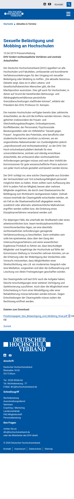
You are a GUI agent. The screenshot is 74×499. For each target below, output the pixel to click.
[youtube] (49, 4)
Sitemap (49, 449)
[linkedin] (44, 4)
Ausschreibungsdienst (14, 401)
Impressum (20, 449)
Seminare (8, 404)
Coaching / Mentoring (14, 408)
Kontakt (7, 449)
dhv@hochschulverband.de (24, 387)
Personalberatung (12, 417)
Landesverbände (11, 411)
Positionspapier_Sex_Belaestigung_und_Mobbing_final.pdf (35, 316)
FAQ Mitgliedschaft (12, 414)
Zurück (7, 326)
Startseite (8, 24)
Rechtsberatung (11, 398)
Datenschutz (35, 449)
